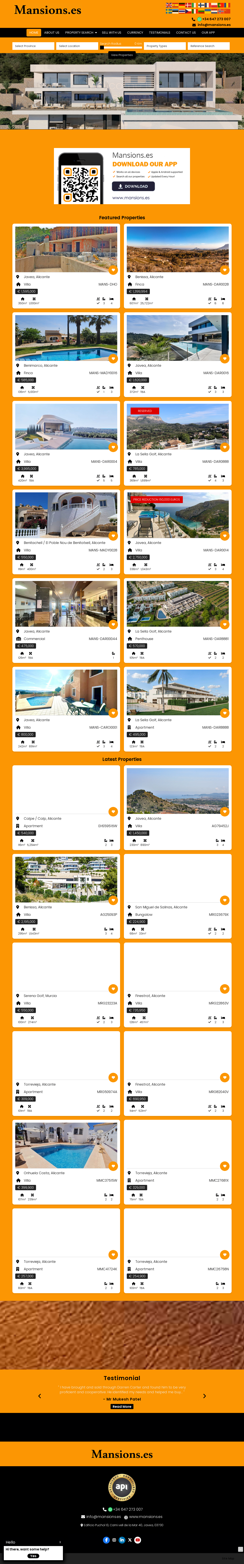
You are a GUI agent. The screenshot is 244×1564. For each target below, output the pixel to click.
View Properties (122, 55)
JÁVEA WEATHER (122, 1427)
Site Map (228, 1558)
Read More (122, 1406)
